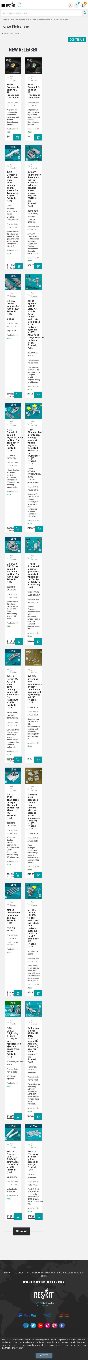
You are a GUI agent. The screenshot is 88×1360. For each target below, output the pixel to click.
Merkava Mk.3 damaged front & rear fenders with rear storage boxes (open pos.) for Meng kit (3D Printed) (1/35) (34, 812)
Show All (21, 1231)
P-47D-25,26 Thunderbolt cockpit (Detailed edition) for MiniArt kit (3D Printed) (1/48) (13, 806)
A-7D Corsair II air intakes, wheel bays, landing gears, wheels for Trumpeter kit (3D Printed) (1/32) (13, 186)
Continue (76, 39)
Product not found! (60, 20)
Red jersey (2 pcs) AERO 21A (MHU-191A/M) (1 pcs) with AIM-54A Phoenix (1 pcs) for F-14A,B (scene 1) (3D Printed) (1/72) (33, 1045)
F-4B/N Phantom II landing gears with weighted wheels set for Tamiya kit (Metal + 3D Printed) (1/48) (34, 575)
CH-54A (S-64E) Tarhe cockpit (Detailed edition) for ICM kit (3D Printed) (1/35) (13, 573)
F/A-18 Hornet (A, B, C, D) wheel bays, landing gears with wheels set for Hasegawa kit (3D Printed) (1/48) (13, 692)
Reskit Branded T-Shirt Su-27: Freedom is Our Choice (34, 91)
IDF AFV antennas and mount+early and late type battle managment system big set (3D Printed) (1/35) (34, 690)
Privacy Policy (17, 1348)
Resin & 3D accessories (41, 20)
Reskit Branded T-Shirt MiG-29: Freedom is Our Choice (13, 91)
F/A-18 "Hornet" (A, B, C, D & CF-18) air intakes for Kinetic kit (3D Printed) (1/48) (13, 1162)
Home (4, 20)
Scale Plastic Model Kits (19, 20)
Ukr (19, 7)
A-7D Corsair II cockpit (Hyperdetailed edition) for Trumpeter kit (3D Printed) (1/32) (13, 440)
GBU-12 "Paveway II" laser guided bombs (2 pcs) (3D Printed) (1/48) (33, 1161)
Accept (44, 1355)
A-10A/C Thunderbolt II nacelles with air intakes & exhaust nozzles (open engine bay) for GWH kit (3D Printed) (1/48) (34, 189)
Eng (19, 3)
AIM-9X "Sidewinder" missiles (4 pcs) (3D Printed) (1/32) (13, 916)
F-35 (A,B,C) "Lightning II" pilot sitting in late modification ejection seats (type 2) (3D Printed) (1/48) (13, 1042)
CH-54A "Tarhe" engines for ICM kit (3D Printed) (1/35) (13, 307)
